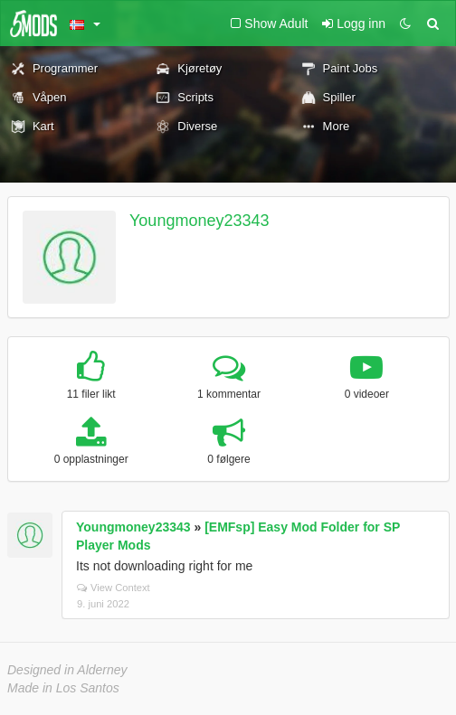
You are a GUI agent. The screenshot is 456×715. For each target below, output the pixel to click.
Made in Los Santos (63, 688)
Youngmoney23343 (199, 221)
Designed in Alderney (67, 670)
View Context (113, 587)
